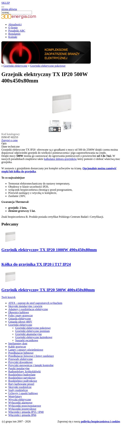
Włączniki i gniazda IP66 (22, 415)
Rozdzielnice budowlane (22, 374)
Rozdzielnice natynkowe (22, 377)
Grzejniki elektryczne (15, 65)
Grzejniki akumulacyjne (28, 334)
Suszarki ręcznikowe (26, 340)
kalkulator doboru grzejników (60, 159)
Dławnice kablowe (18, 312)
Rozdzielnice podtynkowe (22, 380)
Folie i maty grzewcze (20, 315)
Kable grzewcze (17, 346)
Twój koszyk (8, 297)
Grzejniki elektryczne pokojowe (47, 65)
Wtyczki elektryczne (19, 399)
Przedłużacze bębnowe (20, 352)
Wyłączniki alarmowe (20, 402)
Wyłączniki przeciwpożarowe (24, 405)
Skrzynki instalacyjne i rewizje (25, 306)
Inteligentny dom (17, 343)
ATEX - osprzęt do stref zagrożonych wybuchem (35, 303)
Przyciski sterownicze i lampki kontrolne (30, 365)
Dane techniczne (10, 146)
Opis (4, 143)
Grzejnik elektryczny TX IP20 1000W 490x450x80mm (49, 249)
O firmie (13, 27)
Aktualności (15, 24)
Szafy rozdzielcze (18, 390)
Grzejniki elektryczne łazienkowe (33, 337)
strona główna (9, 9)
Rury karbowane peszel (21, 383)
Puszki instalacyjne (19, 368)
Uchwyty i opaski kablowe (23, 393)
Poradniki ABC (16, 30)
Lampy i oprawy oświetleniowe (25, 349)
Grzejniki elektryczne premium (32, 331)
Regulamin (14, 33)
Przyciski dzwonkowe (20, 362)
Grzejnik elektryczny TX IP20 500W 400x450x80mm (48, 290)
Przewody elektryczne (20, 359)
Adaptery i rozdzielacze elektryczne (28, 309)
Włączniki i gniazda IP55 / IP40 (26, 411)
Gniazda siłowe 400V (20, 321)
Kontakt (12, 36)
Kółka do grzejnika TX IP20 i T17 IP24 (36, 264)
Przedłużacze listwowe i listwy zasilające (31, 355)
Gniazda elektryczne (19, 318)
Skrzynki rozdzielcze (20, 387)
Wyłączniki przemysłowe (22, 408)
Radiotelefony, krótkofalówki (24, 371)
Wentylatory (15, 396)
